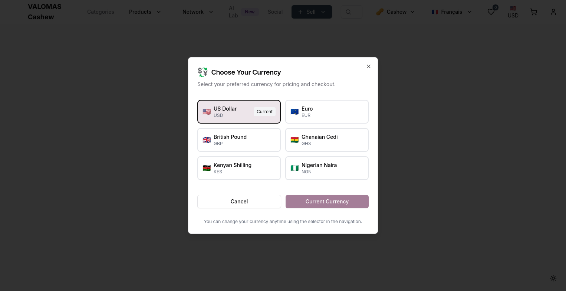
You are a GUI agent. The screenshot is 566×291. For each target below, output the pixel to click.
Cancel (239, 201)
